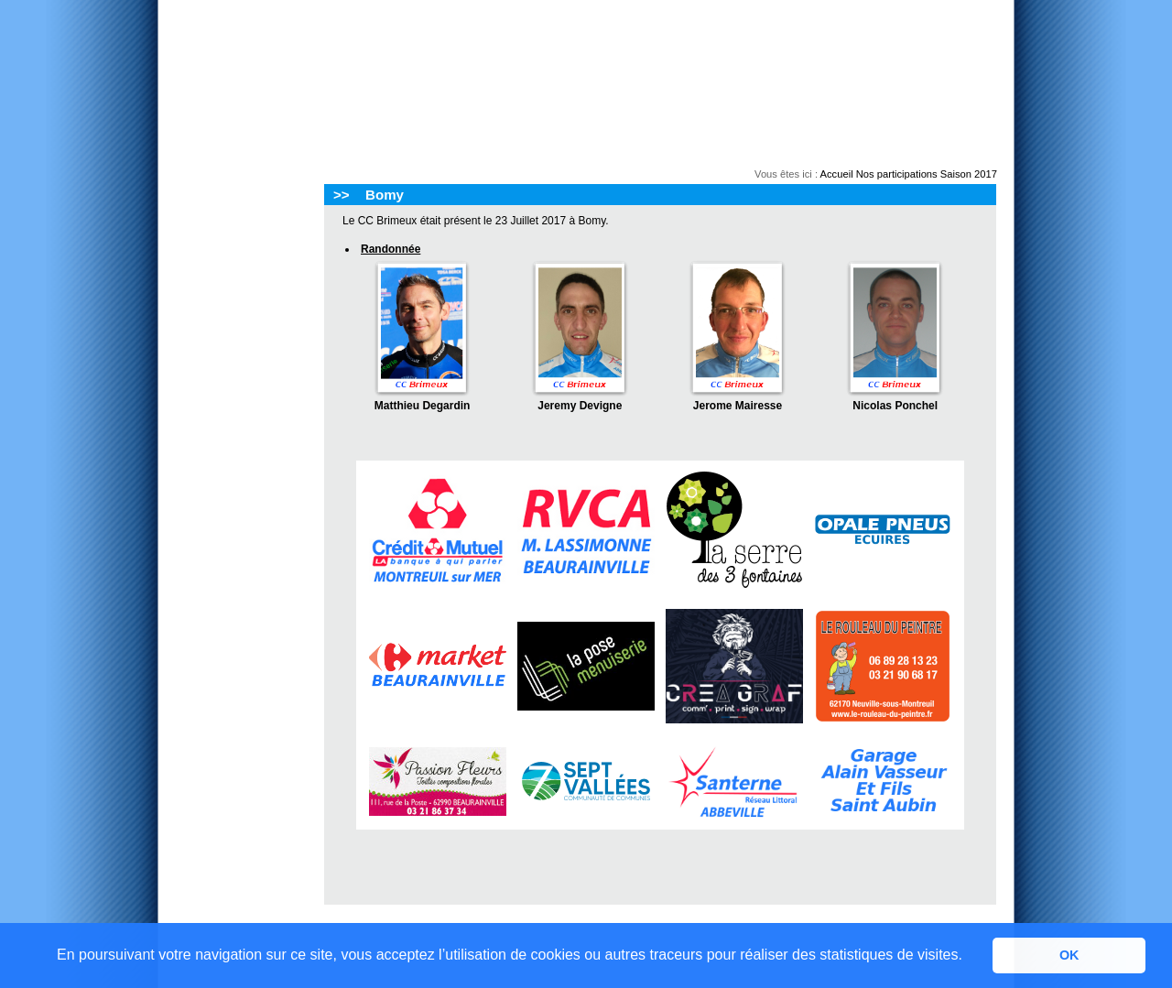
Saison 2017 (968, 173)
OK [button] (1069, 955)
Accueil (836, 173)
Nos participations (897, 173)
